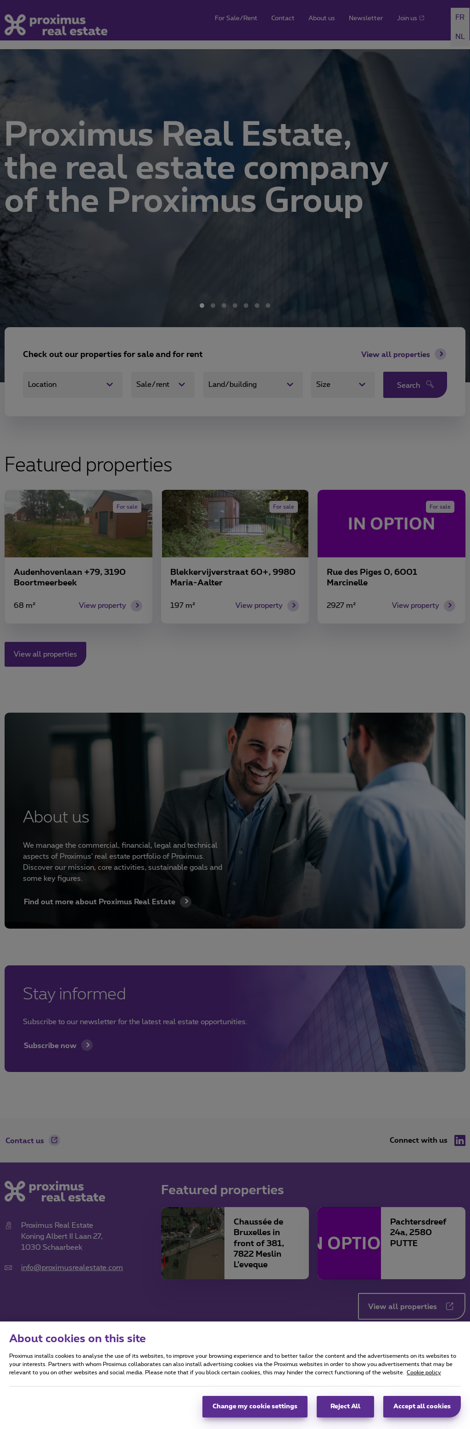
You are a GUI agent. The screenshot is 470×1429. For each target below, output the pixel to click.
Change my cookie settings (255, 1406)
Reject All (345, 1406)
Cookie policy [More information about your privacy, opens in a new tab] (424, 1372)
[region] (235, 1375)
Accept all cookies (422, 1406)
